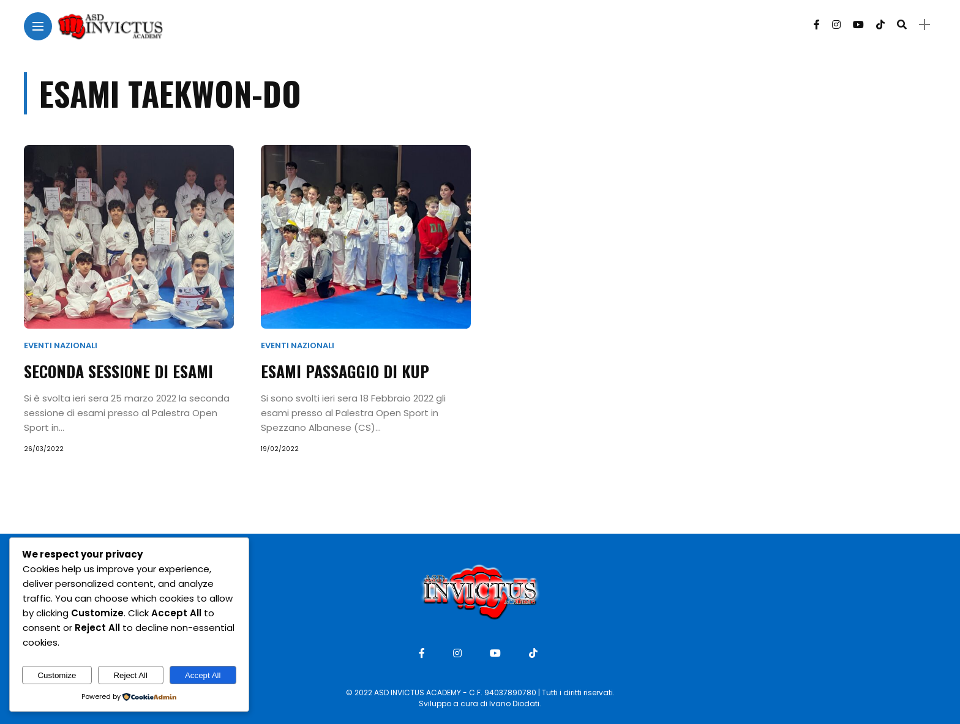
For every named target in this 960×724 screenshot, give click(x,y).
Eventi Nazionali (60, 345)
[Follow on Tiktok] (880, 25)
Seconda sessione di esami (118, 371)
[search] (902, 24)
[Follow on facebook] (817, 25)
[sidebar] (924, 25)
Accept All (203, 675)
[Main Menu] (37, 27)
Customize (56, 675)
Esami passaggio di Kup (345, 371)
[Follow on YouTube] (858, 25)
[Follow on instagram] (836, 25)
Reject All (130, 675)
